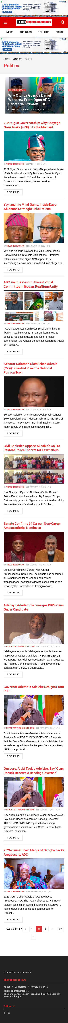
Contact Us (20, 987)
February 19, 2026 (35, 246)
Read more (15, 191)
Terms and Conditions (15, 991)
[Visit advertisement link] (34, 8)
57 (60, 929)
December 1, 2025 (45, 810)
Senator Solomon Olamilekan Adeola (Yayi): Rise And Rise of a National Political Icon (30, 368)
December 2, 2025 (45, 646)
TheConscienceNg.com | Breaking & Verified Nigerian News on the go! (32, 995)
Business (25, 32)
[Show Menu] (5, 22)
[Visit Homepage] (34, 22)
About (7, 987)
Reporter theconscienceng (20, 646)
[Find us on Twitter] (9, 1013)
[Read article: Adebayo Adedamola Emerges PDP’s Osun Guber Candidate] (34, 628)
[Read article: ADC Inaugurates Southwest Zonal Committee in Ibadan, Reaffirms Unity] (34, 305)
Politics (44, 32)
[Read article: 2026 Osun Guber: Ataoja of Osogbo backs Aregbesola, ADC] (34, 873)
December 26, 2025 (36, 409)
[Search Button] (62, 22)
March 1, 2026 (34, 164)
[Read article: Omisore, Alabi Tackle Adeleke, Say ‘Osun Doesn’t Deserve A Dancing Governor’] (34, 792)
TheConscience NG (20, 110)
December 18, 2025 (36, 565)
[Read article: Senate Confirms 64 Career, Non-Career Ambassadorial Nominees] (34, 547)
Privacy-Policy (37, 987)
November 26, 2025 (36, 892)
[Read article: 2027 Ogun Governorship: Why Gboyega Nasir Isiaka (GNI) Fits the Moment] (34, 146)
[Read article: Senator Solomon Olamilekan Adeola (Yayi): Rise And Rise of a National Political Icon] (34, 391)
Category (17, 59)
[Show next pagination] (33, 937)
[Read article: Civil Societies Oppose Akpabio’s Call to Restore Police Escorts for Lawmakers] (34, 469)
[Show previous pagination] (25, 929)
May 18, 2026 (37, 110)
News (9, 32)
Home (7, 59)
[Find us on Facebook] (4, 1013)
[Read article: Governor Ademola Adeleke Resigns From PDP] (34, 710)
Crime (59, 32)
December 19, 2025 (36, 487)
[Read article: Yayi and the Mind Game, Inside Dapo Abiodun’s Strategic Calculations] (34, 228)
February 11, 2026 (35, 324)
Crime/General (17, 90)
